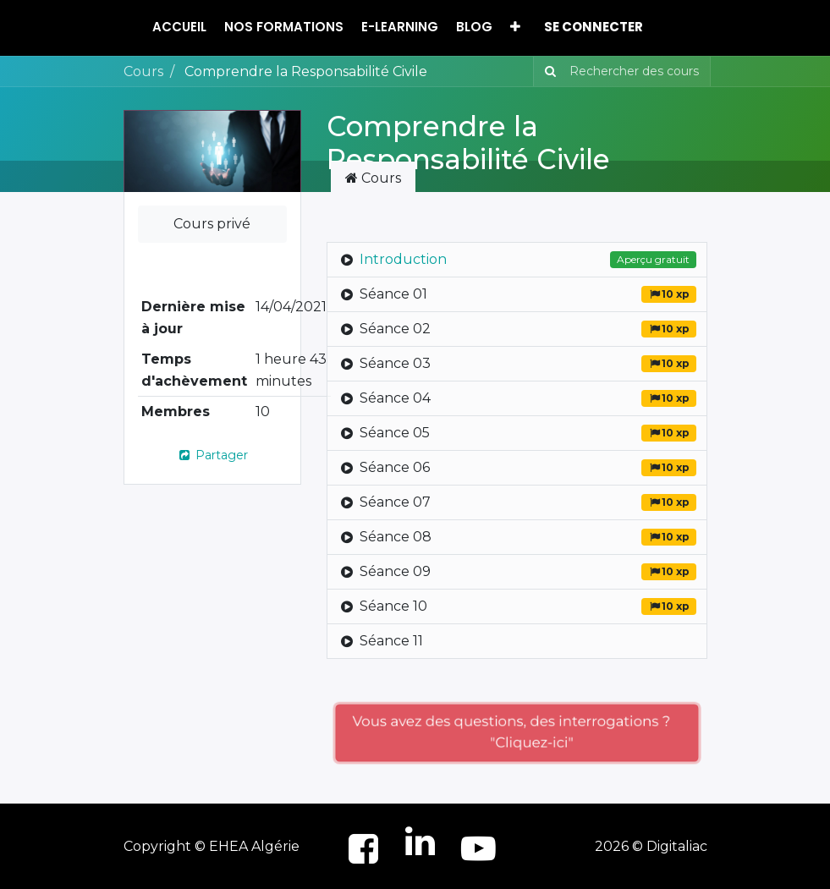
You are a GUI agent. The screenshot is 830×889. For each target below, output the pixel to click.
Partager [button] (212, 455)
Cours (143, 71)
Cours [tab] (373, 178)
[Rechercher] (547, 71)
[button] (515, 27)
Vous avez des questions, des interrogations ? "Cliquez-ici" (517, 732)
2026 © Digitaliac (651, 846)
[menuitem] (179, 27)
